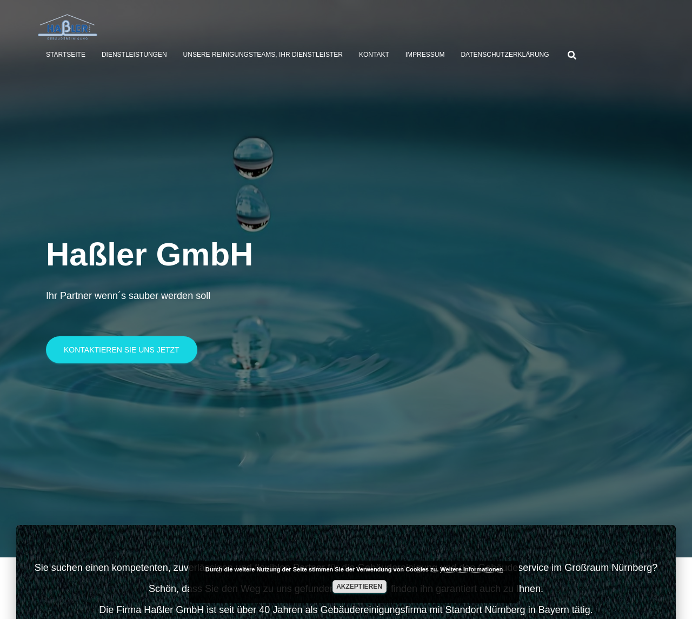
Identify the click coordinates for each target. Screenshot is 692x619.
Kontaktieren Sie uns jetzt (121, 354)
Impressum (425, 54)
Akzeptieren (359, 586)
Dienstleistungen (134, 54)
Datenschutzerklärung (505, 54)
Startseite (65, 54)
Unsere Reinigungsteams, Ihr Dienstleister (263, 54)
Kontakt (374, 54)
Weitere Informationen (471, 569)
